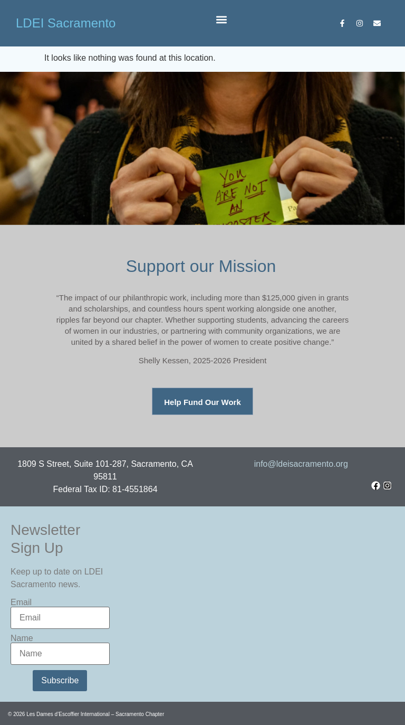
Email (21, 602)
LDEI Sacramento (65, 23)
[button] (221, 19)
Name (22, 638)
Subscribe (60, 680)
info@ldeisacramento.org (301, 463)
